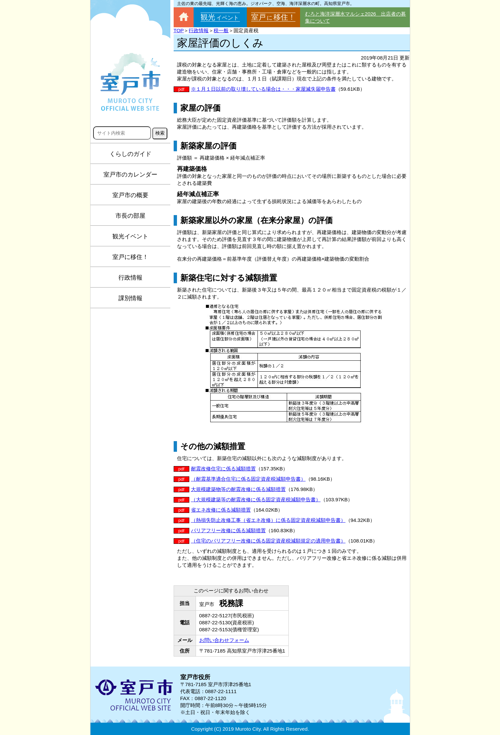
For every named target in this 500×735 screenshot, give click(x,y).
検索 (160, 133)
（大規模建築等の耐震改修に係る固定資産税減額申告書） (256, 499)
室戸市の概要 (130, 195)
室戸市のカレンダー (130, 174)
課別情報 (130, 298)
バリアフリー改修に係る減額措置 (228, 530)
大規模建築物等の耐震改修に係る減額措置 (238, 489)
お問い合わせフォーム (224, 640)
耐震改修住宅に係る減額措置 (223, 468)
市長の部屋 (130, 215)
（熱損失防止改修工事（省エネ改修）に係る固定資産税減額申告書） (268, 520)
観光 (220, 17)
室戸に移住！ (130, 257)
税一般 (221, 30)
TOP (179, 30)
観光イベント (130, 236)
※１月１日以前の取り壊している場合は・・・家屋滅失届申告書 (263, 89)
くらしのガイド (130, 154)
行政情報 (130, 277)
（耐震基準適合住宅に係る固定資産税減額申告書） (248, 479)
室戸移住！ (273, 17)
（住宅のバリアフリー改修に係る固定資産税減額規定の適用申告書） (268, 541)
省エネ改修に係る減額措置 (221, 510)
